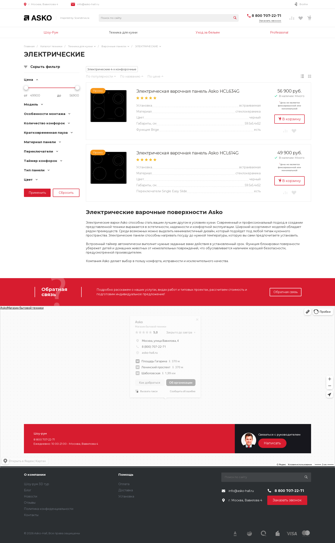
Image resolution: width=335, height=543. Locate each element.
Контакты (31, 515)
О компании (35, 475)
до (59, 95)
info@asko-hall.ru (88, 4)
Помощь (125, 475)
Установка (126, 496)
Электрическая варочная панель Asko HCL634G (187, 91)
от (25, 95)
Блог (27, 490)
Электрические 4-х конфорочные (111, 69)
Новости (30, 496)
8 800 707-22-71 (266, 16)
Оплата (123, 484)
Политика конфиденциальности (48, 509)
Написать (272, 443)
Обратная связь (285, 292)
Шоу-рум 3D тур (36, 484)
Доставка (125, 490)
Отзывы (29, 503)
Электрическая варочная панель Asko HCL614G (187, 153)
